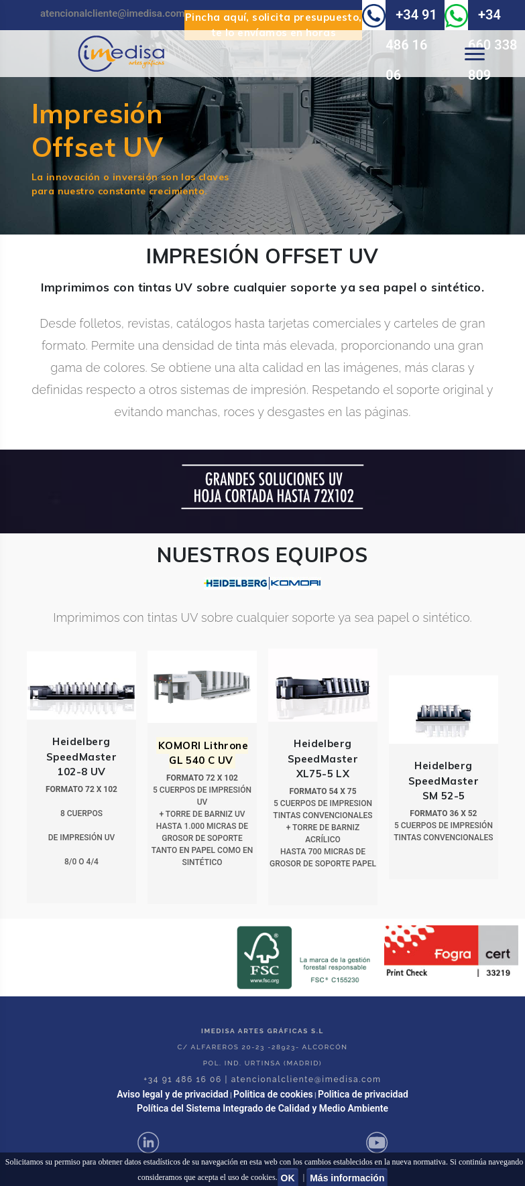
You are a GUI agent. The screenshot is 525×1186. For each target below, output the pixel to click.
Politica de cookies (273, 1094)
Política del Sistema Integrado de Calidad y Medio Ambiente (262, 1108)
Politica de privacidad (363, 1094)
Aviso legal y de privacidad (173, 1094)
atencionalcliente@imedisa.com (112, 13)
